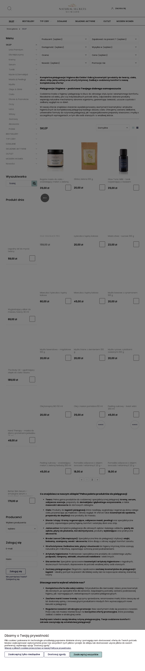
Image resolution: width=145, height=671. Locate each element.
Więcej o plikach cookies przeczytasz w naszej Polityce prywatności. (38, 648)
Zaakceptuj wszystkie (86, 654)
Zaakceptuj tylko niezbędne (24, 654)
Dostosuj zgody (57, 654)
